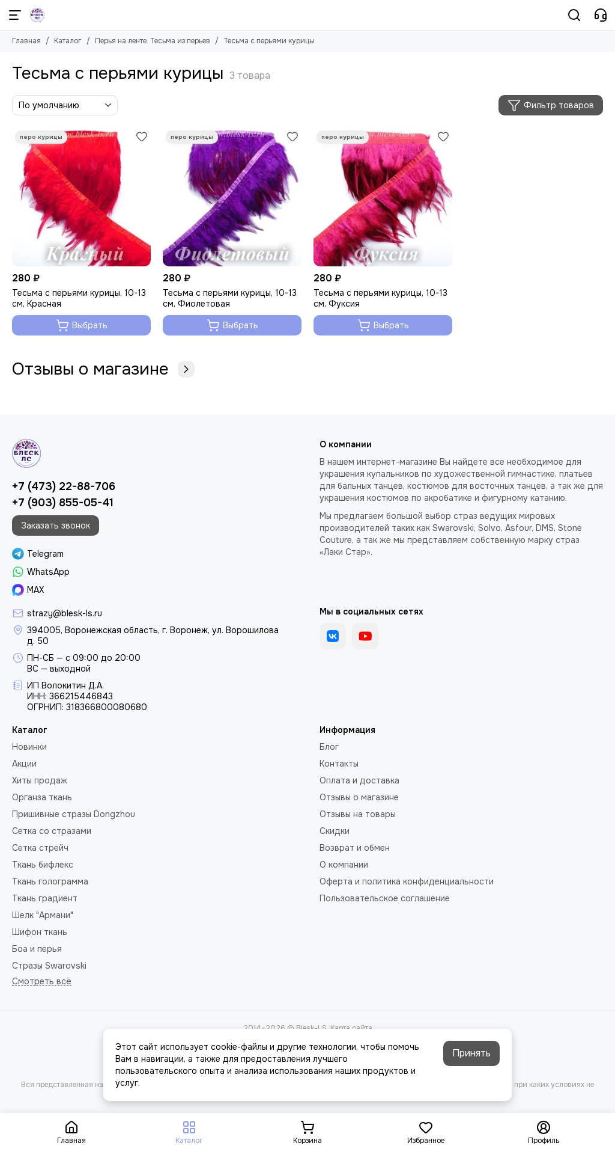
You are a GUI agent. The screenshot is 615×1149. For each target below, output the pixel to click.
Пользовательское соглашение (385, 898)
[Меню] (15, 15)
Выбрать (82, 325)
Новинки (29, 746)
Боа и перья (37, 948)
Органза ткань (42, 797)
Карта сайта (351, 1028)
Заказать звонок (55, 525)
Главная (26, 41)
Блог (329, 746)
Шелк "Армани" (42, 915)
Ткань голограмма (50, 881)
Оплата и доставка (359, 780)
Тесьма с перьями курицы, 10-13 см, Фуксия (380, 298)
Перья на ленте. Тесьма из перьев (152, 41)
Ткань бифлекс (42, 864)
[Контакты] (600, 15)
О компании (344, 864)
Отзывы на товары (358, 814)
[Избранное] (142, 136)
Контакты (339, 763)
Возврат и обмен (355, 847)
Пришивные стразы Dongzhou (73, 814)
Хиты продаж (39, 780)
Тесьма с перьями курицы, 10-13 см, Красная (79, 298)
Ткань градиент (44, 898)
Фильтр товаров (550, 105)
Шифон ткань (39, 932)
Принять (471, 1053)
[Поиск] (574, 15)
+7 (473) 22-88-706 (63, 486)
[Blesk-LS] (37, 15)
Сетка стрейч (40, 847)
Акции (24, 763)
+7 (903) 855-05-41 (63, 502)
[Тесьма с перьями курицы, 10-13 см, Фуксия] (383, 196)
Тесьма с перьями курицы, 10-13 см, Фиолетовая (230, 298)
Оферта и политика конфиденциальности (407, 881)
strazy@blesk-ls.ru (64, 613)
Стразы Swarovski (49, 965)
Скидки (335, 831)
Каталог (68, 41)
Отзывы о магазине (103, 369)
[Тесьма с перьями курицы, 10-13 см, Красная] (81, 196)
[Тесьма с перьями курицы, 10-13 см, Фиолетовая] (232, 196)
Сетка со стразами (51, 831)
